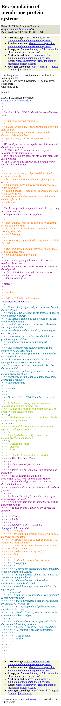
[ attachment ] (25, 69)
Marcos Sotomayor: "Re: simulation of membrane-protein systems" (29, 39)
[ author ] (13, 69)
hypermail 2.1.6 (35, 699)
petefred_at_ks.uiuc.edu (15, 528)
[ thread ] (43, 66)
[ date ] (34, 66)
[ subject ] (54, 66)
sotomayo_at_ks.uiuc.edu (16, 100)
